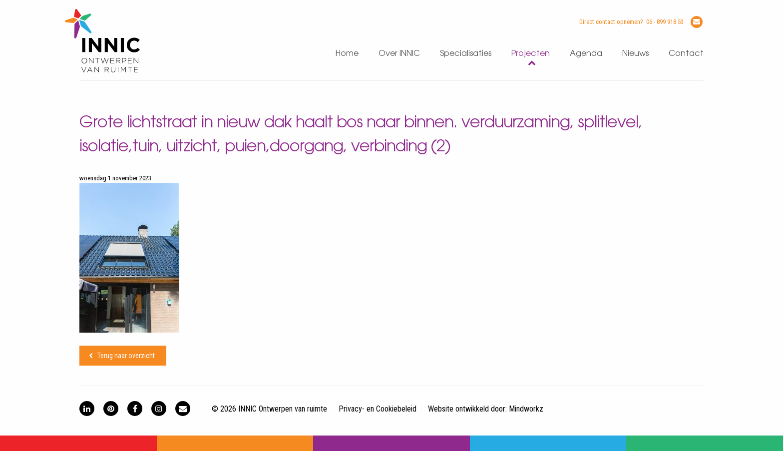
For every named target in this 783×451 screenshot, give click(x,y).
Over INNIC (399, 53)
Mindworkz (526, 409)
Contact (686, 53)
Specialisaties (465, 53)
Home (347, 53)
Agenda (586, 53)
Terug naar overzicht (126, 356)
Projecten (530, 53)
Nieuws (635, 53)
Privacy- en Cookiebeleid (377, 409)
